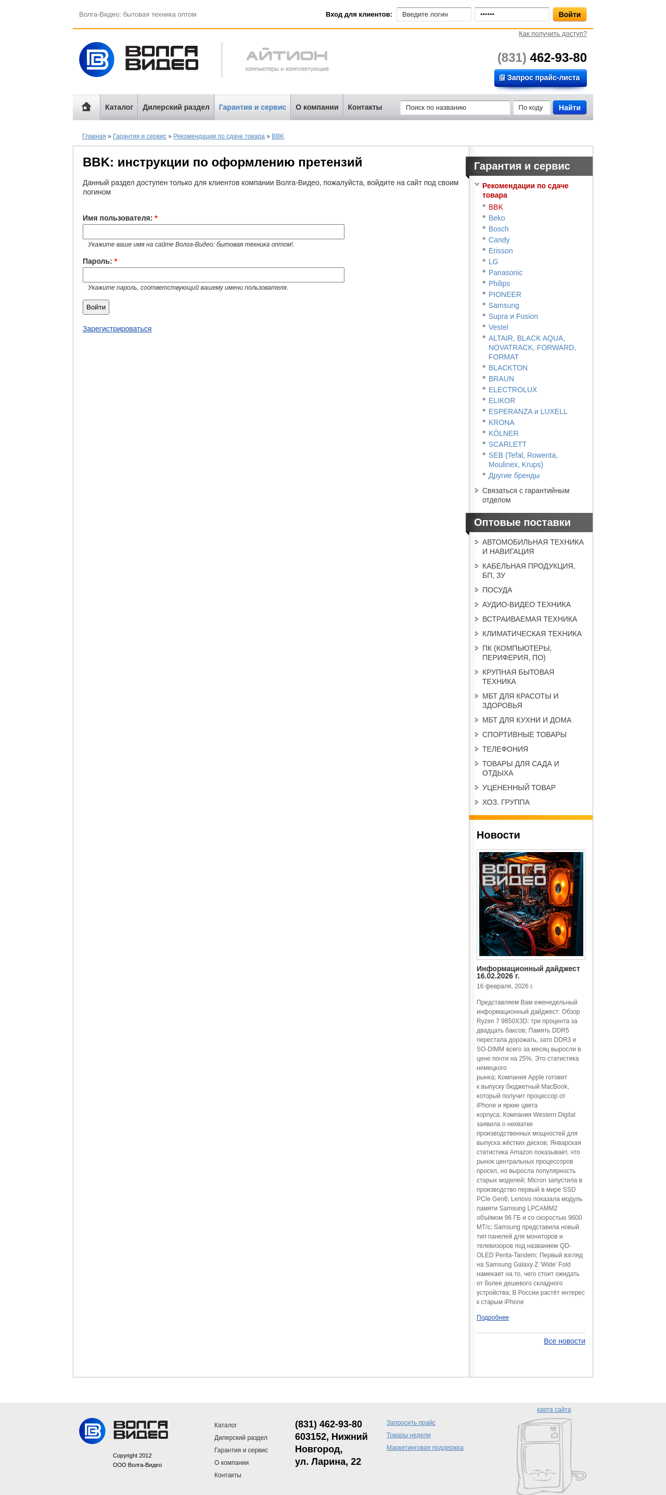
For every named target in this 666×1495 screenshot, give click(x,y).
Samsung (504, 305)
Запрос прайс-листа (543, 77)
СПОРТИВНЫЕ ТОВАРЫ (524, 734)
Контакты (365, 107)
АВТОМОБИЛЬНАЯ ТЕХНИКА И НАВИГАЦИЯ (533, 547)
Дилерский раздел (176, 107)
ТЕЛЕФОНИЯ (505, 749)
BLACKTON (508, 368)
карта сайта (554, 1409)
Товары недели (409, 1435)
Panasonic (505, 272)
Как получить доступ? (553, 33)
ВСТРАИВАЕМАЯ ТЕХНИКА (529, 619)
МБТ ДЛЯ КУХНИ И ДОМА (526, 720)
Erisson (501, 251)
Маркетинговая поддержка (425, 1447)
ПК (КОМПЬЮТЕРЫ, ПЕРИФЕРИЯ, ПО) (517, 653)
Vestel (498, 327)
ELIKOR (502, 400)
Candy (499, 240)
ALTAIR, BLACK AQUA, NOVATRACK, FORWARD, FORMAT (532, 347)
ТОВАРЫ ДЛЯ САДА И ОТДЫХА (520, 768)
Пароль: (100, 261)
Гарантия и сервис (252, 107)
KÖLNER (504, 433)
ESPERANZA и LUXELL (528, 411)
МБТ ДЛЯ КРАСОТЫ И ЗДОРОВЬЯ (520, 701)
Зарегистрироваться (117, 329)
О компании (317, 107)
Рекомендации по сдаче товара (219, 136)
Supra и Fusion (513, 316)
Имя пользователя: (120, 218)
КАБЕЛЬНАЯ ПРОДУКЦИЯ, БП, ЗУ (528, 570)
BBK (278, 136)
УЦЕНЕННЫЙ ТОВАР (519, 787)
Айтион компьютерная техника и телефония (275, 61)
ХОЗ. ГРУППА (506, 802)
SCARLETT (508, 444)
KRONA (502, 422)
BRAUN (501, 379)
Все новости (564, 1341)
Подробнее (493, 1317)
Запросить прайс (411, 1422)
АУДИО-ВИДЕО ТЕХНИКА (526, 604)
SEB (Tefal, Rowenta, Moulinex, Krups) (523, 460)
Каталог (119, 107)
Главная (94, 136)
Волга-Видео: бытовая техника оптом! (148, 59)
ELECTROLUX (513, 389)
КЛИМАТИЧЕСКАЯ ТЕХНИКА (532, 633)
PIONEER (505, 294)
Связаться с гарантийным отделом (525, 495)
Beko (497, 218)
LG (493, 261)
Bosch (499, 229)
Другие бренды (514, 475)
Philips (499, 283)
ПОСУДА (497, 590)
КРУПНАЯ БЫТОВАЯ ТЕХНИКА (518, 677)
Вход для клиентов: (359, 14)
